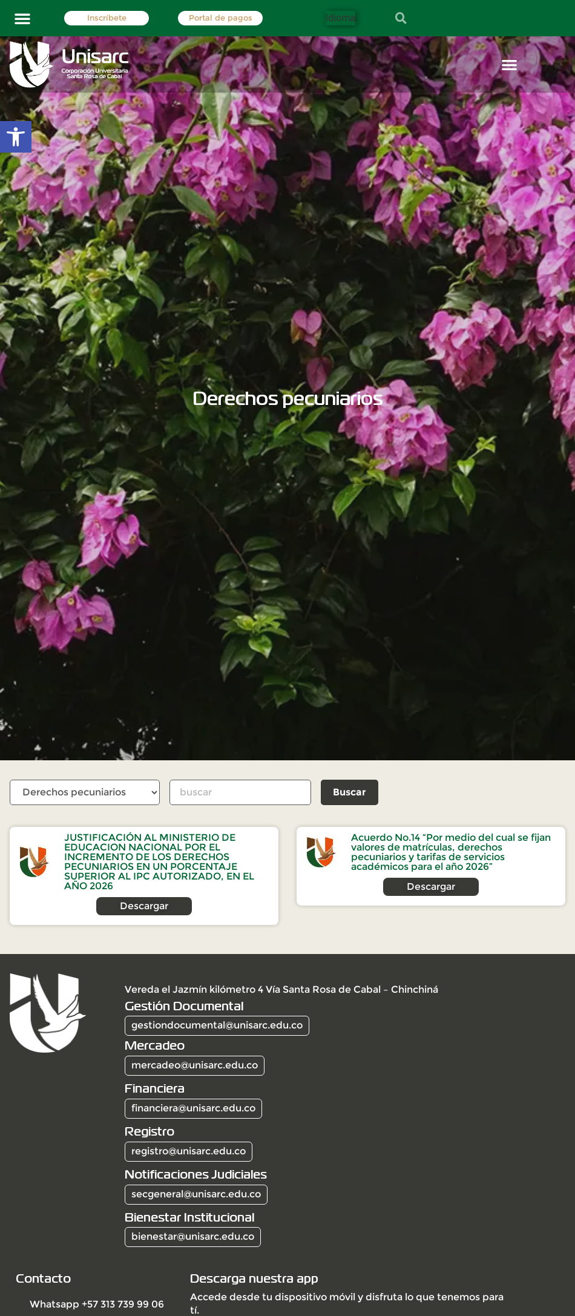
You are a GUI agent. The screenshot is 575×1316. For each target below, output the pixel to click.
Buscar (350, 792)
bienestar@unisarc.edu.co (192, 1236)
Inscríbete (106, 17)
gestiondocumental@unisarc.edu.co (217, 1025)
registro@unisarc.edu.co (188, 1151)
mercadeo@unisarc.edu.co (194, 1065)
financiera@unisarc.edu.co (193, 1108)
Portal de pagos (220, 17)
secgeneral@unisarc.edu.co (196, 1194)
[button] (22, 18)
